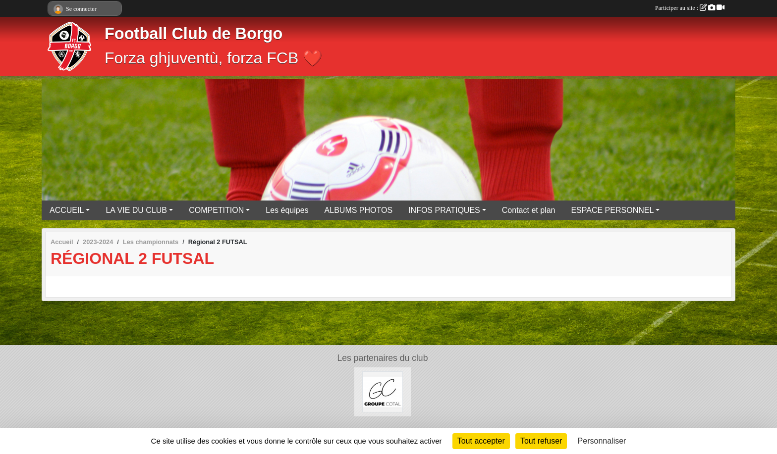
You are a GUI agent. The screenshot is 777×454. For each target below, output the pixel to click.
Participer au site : (689, 7)
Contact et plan (528, 210)
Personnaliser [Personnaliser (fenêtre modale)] (602, 441)
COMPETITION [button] (216, 210)
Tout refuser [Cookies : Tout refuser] (541, 441)
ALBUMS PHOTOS (359, 210)
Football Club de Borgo (193, 34)
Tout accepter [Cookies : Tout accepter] (481, 441)
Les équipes (287, 210)
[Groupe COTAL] (382, 391)
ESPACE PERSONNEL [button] (612, 210)
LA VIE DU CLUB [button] (136, 210)
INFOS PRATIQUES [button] (444, 210)
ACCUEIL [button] (67, 210)
